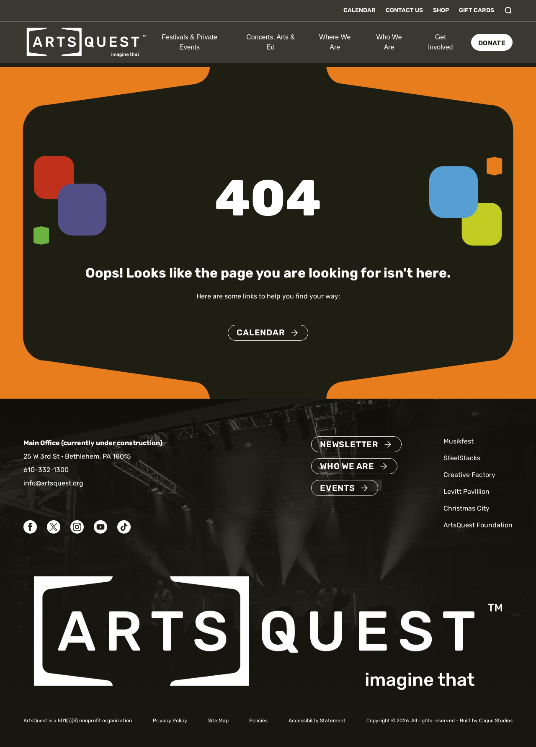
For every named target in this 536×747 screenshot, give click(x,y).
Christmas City (466, 508)
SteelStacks (461, 458)
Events (337, 488)
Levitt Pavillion (466, 491)
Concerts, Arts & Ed (270, 42)
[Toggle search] (508, 10)
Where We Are (334, 42)
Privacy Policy (170, 721)
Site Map (218, 721)
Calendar (359, 10)
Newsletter (349, 444)
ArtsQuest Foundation (478, 525)
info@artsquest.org (53, 483)
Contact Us (404, 10)
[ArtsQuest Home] (86, 42)
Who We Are (389, 42)
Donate (491, 43)
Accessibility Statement (317, 721)
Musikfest (458, 441)
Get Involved (440, 42)
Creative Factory (469, 475)
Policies (258, 721)
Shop (441, 10)
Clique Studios (496, 721)
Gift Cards (476, 10)
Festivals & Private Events (189, 42)
